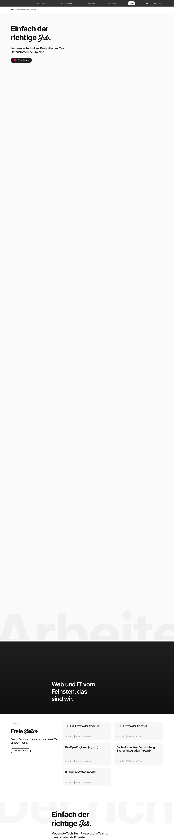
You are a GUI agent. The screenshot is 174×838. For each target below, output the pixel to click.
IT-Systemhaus (67, 3)
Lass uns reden (154, 3)
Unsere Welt (90, 3)
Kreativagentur (43, 3)
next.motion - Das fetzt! (18, 3)
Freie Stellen (21, 60)
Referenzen (112, 3)
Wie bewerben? (21, 750)
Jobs (132, 3)
